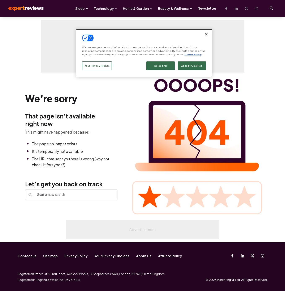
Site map (50, 256)
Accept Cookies (191, 65)
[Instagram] (256, 8)
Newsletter (207, 8)
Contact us (27, 256)
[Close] (206, 34)
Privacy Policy (76, 256)
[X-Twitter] (246, 8)
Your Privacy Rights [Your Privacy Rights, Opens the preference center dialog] (97, 65)
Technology (104, 8)
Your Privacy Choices (111, 256)
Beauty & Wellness (173, 8)
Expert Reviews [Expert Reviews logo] (22, 8)
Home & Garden (136, 8)
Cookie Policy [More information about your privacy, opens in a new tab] (193, 54)
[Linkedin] (236, 8)
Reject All (160, 65)
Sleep (80, 8)
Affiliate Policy (170, 256)
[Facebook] (226, 8)
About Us (143, 256)
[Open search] (272, 8)
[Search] (30, 195)
